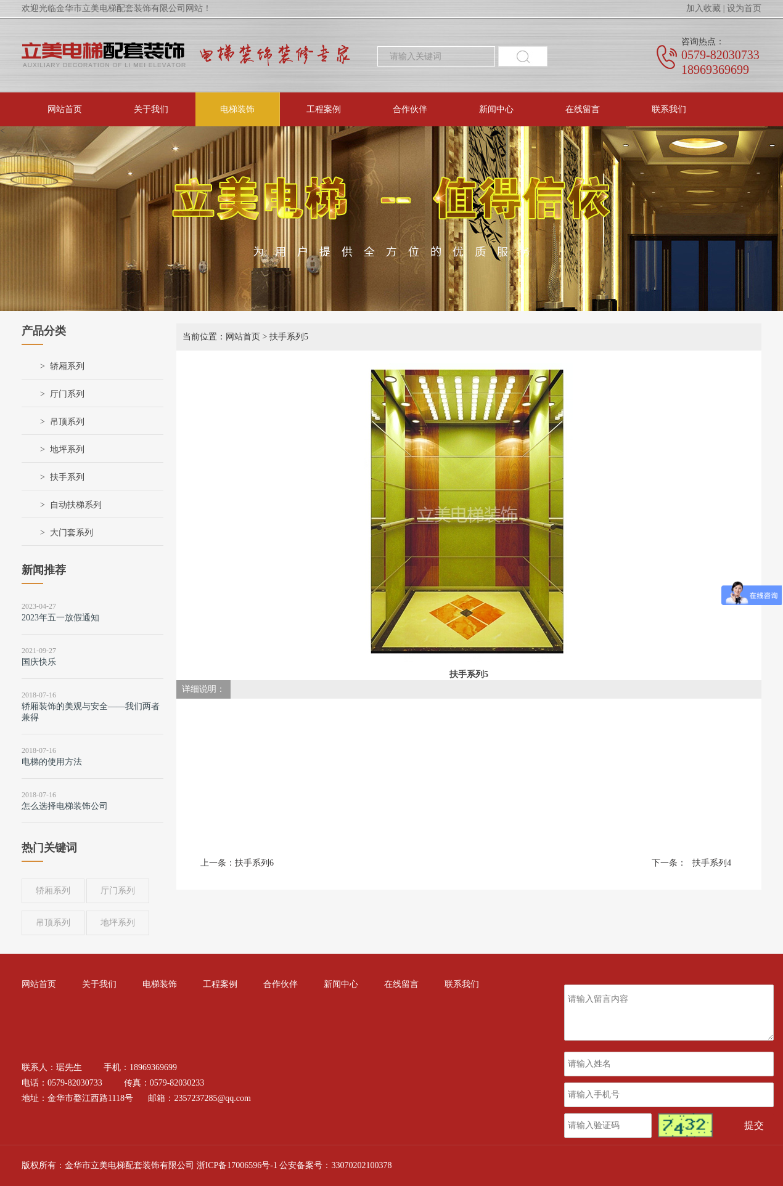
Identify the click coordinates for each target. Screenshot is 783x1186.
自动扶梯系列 (76, 505)
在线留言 (582, 109)
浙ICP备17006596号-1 (237, 1165)
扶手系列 (67, 477)
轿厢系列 (67, 366)
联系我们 (669, 109)
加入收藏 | (705, 8)
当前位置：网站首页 (221, 336)
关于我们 (151, 109)
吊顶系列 (67, 421)
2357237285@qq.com (212, 1098)
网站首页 (64, 109)
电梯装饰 (237, 109)
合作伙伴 (410, 109)
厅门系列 (67, 394)
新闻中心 (496, 109)
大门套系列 (71, 532)
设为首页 (744, 8)
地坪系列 (67, 449)
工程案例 (323, 109)
